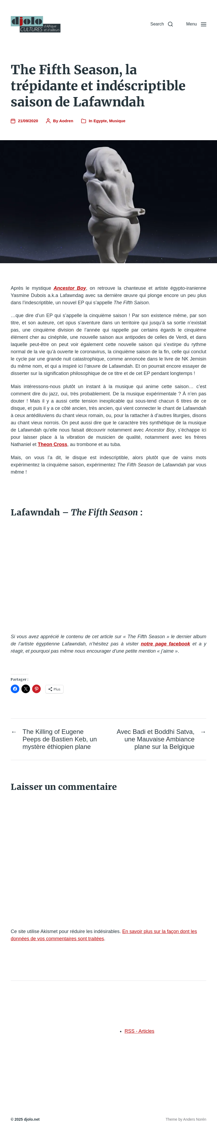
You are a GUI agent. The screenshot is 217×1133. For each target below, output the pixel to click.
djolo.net (31, 1119)
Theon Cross (52, 444)
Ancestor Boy (70, 288)
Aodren (66, 120)
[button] (161, 24)
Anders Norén (194, 1119)
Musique (117, 120)
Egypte (100, 120)
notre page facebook (165, 644)
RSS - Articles (139, 1031)
